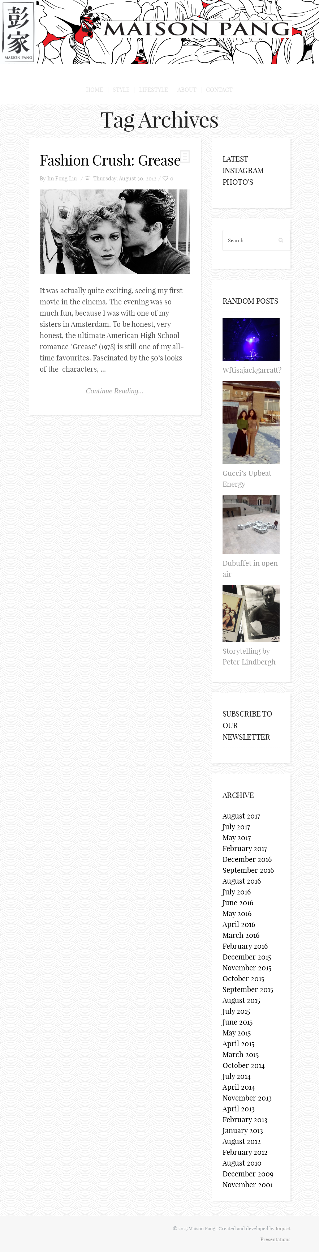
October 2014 (244, 1065)
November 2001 (248, 1184)
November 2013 (247, 1097)
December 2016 (247, 859)
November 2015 (247, 967)
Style (121, 89)
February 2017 (245, 848)
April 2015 (238, 1043)
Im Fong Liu (62, 178)
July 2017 (236, 826)
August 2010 (242, 1162)
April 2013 (239, 1108)
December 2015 (247, 956)
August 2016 (242, 880)
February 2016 (245, 945)
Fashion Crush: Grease (110, 160)
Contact (219, 89)
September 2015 (248, 989)
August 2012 (242, 1141)
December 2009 (248, 1173)
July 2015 (236, 1011)
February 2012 (245, 1152)
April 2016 (239, 924)
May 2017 (237, 837)
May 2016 (237, 913)
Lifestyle (153, 89)
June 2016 (238, 902)
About (187, 89)
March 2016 (241, 935)
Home (94, 89)
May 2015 (237, 1032)
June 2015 (238, 1021)
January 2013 (243, 1130)
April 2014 (239, 1086)
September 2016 (248, 870)
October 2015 (243, 978)
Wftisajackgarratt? (252, 370)
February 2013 (245, 1119)
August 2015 (241, 1000)
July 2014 (237, 1076)
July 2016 (237, 891)
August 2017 (241, 815)
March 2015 (241, 1054)
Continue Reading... (115, 391)
